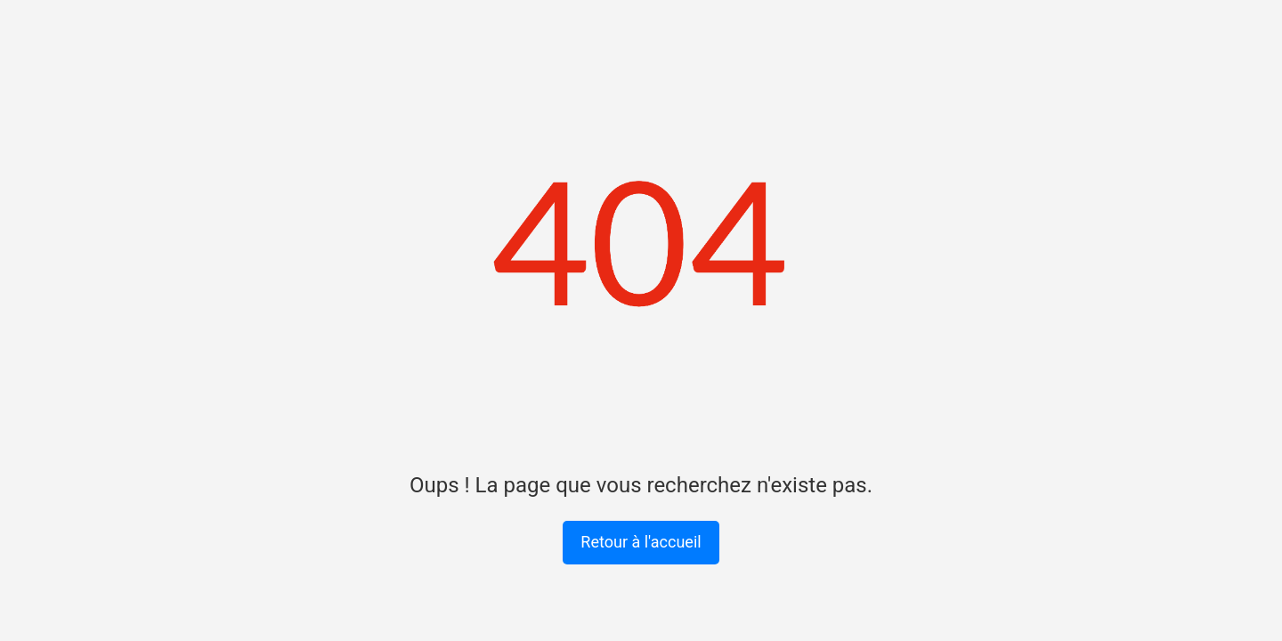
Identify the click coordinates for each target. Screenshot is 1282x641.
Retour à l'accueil (640, 541)
